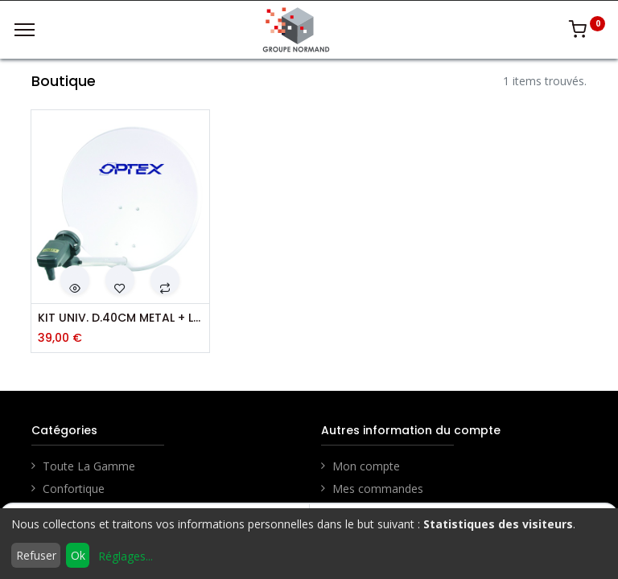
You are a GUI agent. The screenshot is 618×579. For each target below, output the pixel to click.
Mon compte (366, 466)
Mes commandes (377, 488)
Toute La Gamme (89, 466)
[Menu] (24, 29)
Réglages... (125, 556)
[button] (74, 279)
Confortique (74, 488)
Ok (78, 555)
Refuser (36, 555)
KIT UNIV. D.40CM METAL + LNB (120, 318)
